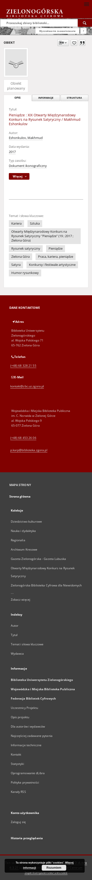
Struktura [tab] (74, 97)
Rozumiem (53, 867)
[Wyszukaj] (85, 23)
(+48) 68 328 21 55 (23, 366)
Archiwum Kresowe (24, 549)
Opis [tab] (17, 97)
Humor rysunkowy (25, 273)
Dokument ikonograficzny (28, 166)
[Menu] (86, 4)
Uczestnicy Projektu (24, 708)
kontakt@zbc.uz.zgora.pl (27, 386)
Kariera (16, 223)
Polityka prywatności (25, 782)
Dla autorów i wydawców (28, 726)
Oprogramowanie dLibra (28, 773)
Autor (15, 625)
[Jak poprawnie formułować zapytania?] (83, 31)
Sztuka (35, 223)
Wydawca (17, 653)
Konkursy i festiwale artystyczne (52, 265)
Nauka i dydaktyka (23, 531)
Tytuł (14, 635)
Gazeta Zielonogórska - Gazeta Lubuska (38, 559)
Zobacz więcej (20, 599)
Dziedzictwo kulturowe (26, 521)
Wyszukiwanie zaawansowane (57, 31)
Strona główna (20, 496)
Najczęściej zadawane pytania (32, 736)
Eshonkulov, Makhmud (26, 138)
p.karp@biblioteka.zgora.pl (28, 450)
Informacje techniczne (26, 745)
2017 (12, 152)
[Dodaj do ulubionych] (74, 43)
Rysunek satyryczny (25, 248)
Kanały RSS (18, 792)
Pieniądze (56, 248)
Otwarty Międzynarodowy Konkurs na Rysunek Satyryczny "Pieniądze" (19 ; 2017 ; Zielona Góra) (42, 236)
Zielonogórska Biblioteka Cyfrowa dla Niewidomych (46, 585)
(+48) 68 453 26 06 (23, 438)
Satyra (16, 265)
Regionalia (18, 540)
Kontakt (16, 754)
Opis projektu (20, 717)
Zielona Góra (20, 257)
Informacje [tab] (45, 97)
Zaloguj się (18, 822)
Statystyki (17, 764)
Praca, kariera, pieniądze (55, 257)
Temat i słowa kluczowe (27, 644)
